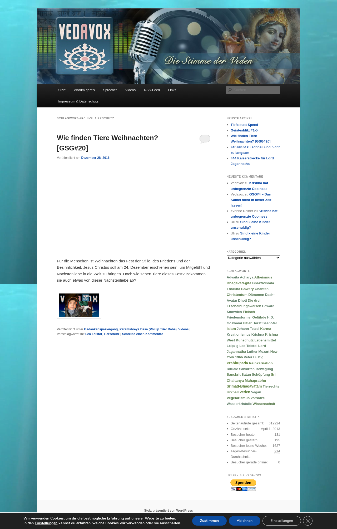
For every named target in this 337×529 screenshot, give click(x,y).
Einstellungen (281, 520)
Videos (130, 90)
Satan (246, 374)
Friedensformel (239, 317)
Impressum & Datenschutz (78, 101)
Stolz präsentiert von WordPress (168, 510)
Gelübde (259, 317)
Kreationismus (238, 334)
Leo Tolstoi (93, 334)
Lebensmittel (265, 340)
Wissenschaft (263, 404)
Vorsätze (257, 398)
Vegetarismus (238, 398)
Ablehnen (244, 520)
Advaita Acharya (240, 277)
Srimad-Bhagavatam (244, 386)
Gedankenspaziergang (101, 329)
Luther (252, 352)
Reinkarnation (261, 363)
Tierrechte (271, 386)
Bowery (247, 289)
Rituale (232, 369)
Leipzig (233, 346)
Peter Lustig (254, 357)
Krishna (257, 334)
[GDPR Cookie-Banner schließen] (308, 521)
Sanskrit (234, 374)
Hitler (247, 323)
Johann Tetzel (248, 329)
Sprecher (110, 90)
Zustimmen (209, 520)
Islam (231, 329)
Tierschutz (112, 334)
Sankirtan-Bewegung (256, 369)
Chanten (262, 289)
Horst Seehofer (264, 323)
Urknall (233, 392)
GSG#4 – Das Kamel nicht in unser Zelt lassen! (251, 199)
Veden (245, 392)
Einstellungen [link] (46, 523)
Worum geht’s (84, 90)
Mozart (263, 352)
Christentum (237, 295)
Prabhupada (237, 363)
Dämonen (256, 295)
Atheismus (263, 277)
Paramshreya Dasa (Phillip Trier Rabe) (148, 329)
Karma (265, 329)
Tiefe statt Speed (244, 125)
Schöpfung (261, 374)
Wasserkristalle (239, 404)
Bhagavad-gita (239, 283)
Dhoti (242, 300)
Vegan (256, 392)
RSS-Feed (152, 90)
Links (172, 90)
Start (61, 90)
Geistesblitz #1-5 (244, 130)
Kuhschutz (245, 340)
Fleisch (249, 312)
